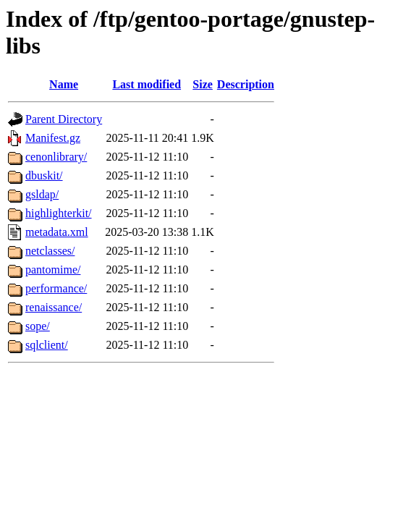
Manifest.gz (52, 138)
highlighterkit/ (58, 213)
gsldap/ (42, 194)
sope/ (37, 326)
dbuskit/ (44, 175)
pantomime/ (52, 269)
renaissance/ (53, 307)
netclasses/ (50, 251)
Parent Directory (63, 119)
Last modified (146, 84)
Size (202, 84)
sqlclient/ (46, 345)
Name (63, 84)
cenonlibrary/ (56, 157)
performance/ (56, 288)
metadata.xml (56, 232)
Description (245, 84)
